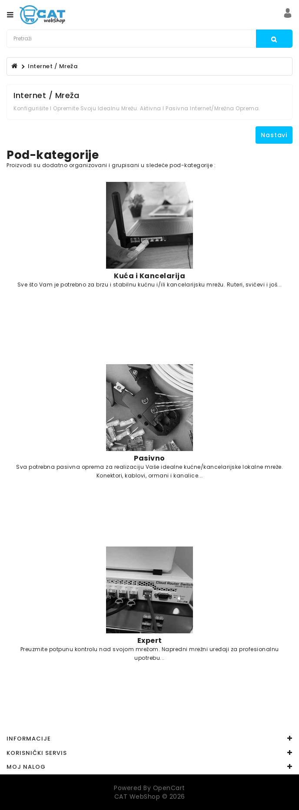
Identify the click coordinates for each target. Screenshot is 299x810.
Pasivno (149, 458)
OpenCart (169, 788)
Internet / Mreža (52, 66)
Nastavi (274, 135)
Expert (149, 640)
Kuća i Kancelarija (149, 275)
